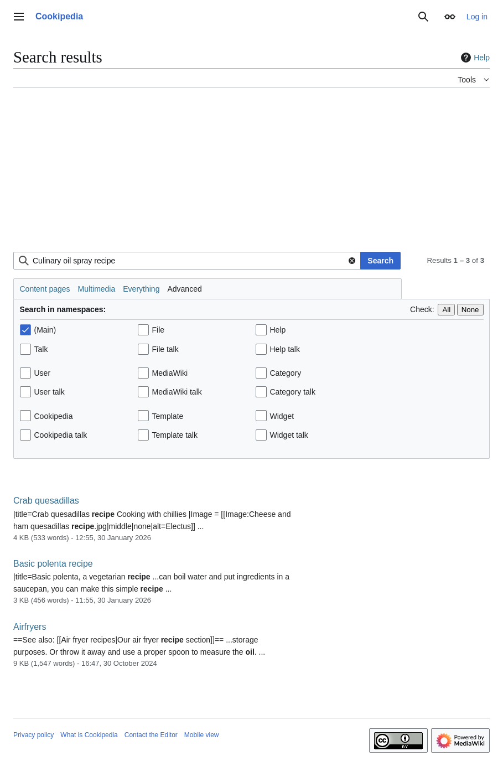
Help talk (285, 349)
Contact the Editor (151, 735)
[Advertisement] (251, 174)
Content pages (45, 288)
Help (474, 58)
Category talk (292, 391)
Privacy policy (33, 735)
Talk (41, 349)
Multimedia (97, 288)
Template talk (175, 435)
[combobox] (187, 261)
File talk (165, 349)
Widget (282, 416)
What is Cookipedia (88, 735)
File (158, 329)
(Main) (45, 329)
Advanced (184, 288)
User (42, 373)
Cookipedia (53, 416)
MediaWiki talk (177, 391)
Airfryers (29, 626)
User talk (49, 391)
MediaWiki (170, 373)
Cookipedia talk (60, 435)
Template (168, 416)
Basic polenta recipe (53, 563)
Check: (422, 309)
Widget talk (289, 435)
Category (286, 373)
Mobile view (201, 735)
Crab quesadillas (46, 500)
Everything (141, 288)
